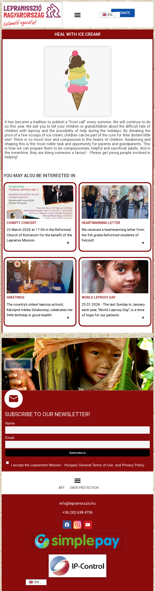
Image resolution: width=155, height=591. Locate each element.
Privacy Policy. (133, 465)
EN (106, 15)
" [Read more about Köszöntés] (68, 320)
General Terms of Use (96, 465)
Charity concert (21, 223)
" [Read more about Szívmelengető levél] (143, 245)
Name (10, 423)
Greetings (15, 297)
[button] (77, 15)
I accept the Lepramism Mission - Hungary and (75, 463)
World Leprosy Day (99, 297)
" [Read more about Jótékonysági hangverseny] (68, 245)
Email (9, 438)
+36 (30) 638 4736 (77, 512)
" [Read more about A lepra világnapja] (143, 320)
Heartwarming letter (101, 223)
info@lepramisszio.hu (77, 503)
